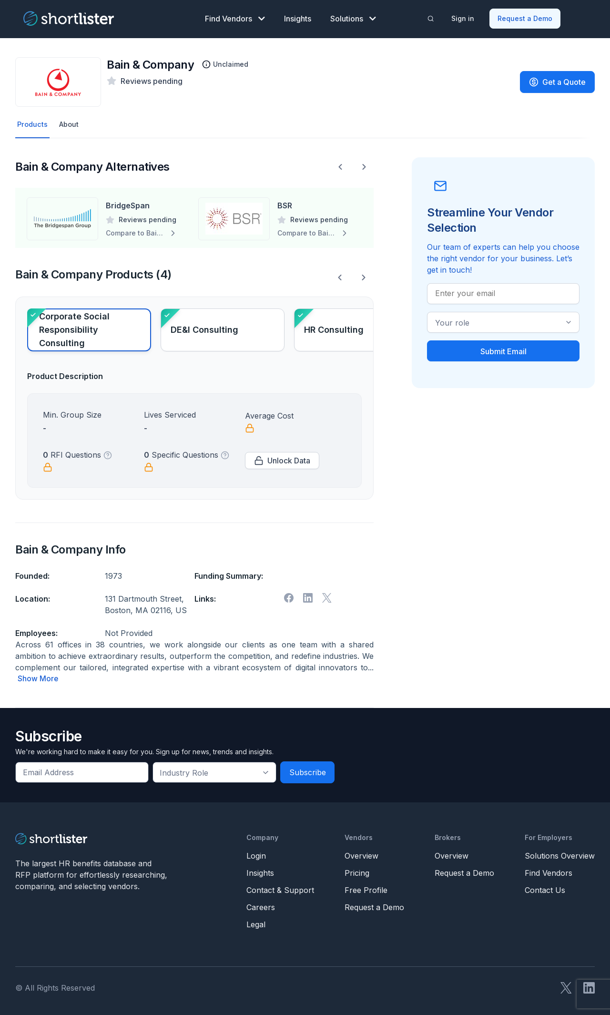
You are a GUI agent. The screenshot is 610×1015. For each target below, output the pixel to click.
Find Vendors (235, 17)
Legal (255, 923)
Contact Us (545, 888)
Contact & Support (280, 888)
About (71, 122)
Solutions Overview (560, 854)
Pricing (357, 871)
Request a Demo (525, 17)
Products (33, 122)
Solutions (353, 17)
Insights (297, 17)
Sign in (463, 17)
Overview (361, 854)
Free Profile (366, 888)
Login (256, 854)
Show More (38, 677)
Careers (260, 906)
